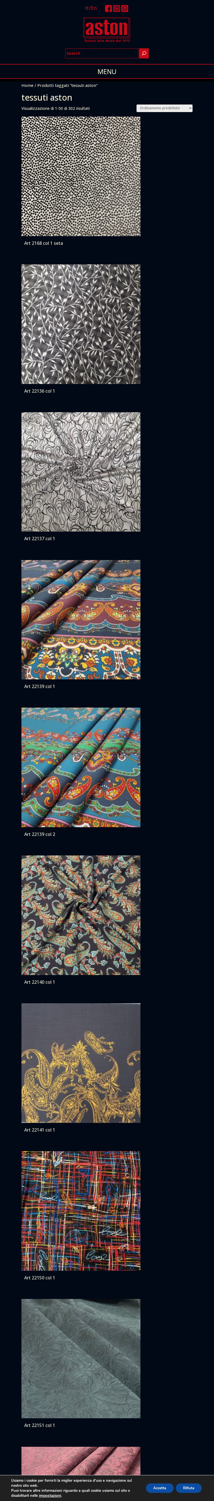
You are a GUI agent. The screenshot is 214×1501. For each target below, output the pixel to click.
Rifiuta (187, 1488)
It (87, 7)
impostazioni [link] (49, 1495)
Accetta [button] (155, 1488)
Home (27, 85)
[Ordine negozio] (165, 108)
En (94, 7)
